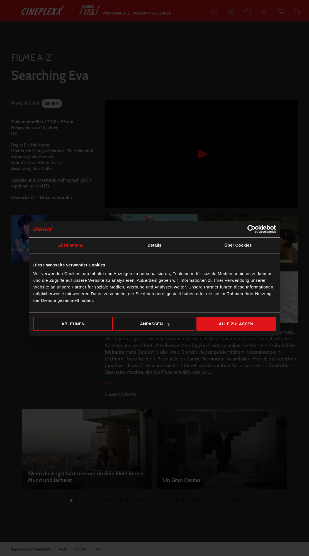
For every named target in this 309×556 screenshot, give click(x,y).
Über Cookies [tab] (238, 245)
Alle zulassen (236, 323)
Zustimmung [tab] (71, 245)
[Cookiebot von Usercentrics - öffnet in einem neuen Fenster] (251, 229)
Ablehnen (72, 323)
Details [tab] (155, 245)
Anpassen (154, 323)
